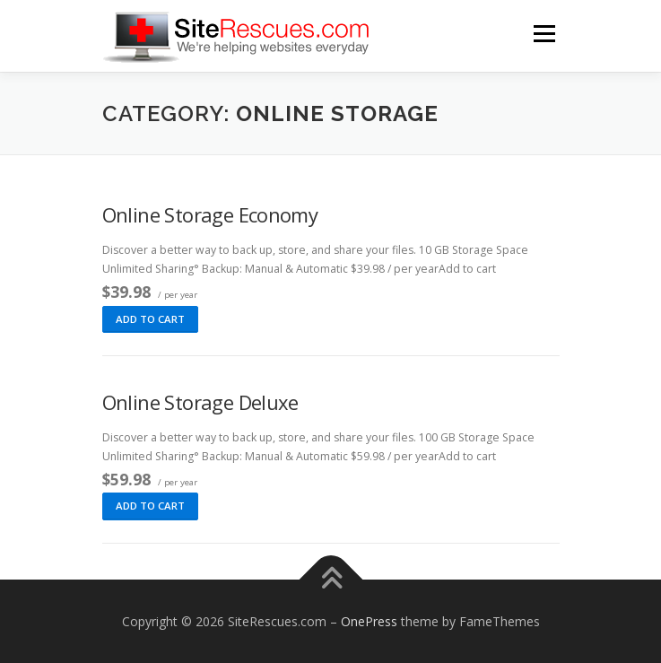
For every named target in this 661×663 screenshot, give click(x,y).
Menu (543, 33)
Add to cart (150, 319)
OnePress (369, 621)
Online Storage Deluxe (200, 401)
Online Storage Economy (210, 214)
